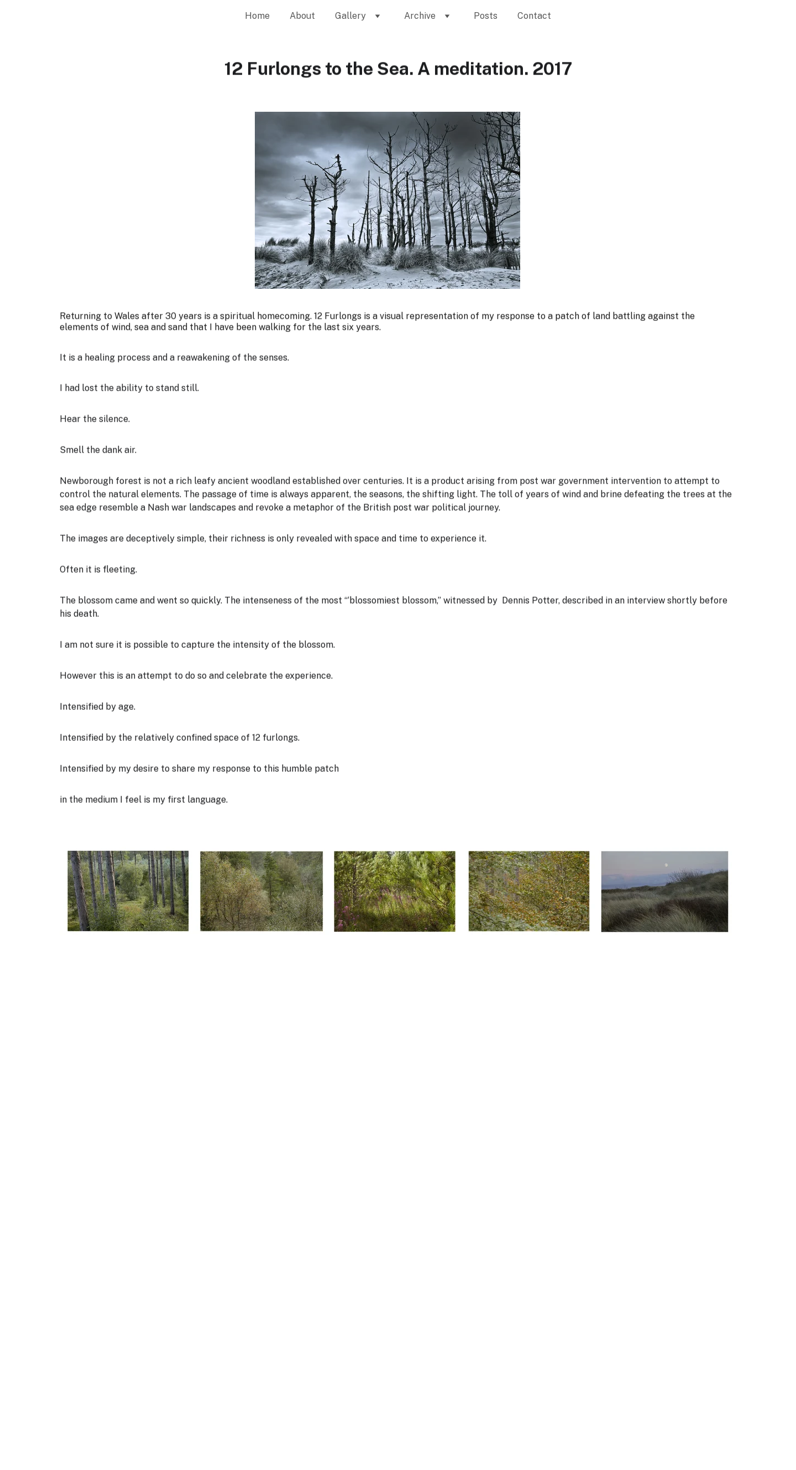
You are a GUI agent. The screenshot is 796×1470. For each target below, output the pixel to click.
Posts (486, 16)
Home (257, 16)
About (302, 16)
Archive (420, 16)
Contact (534, 16)
